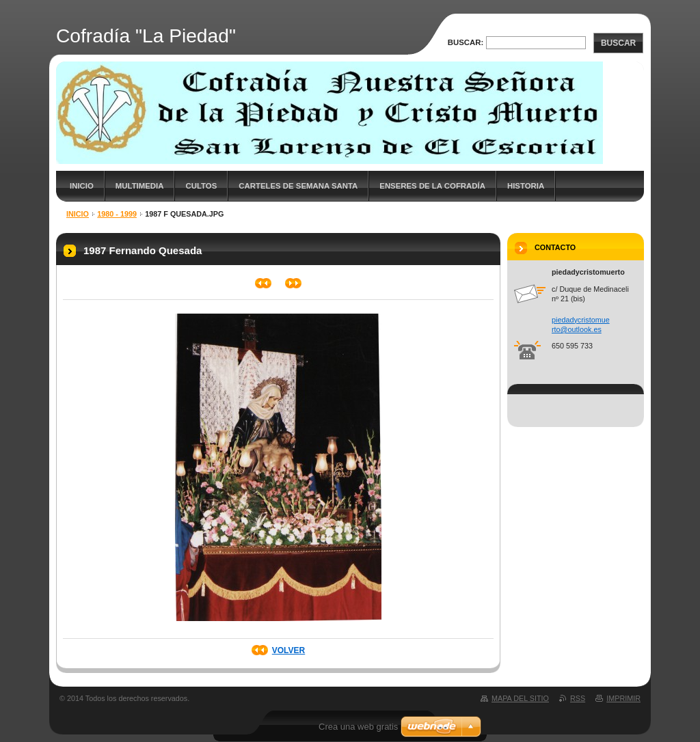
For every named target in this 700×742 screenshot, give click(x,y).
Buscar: (466, 42)
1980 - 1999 (117, 214)
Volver (288, 650)
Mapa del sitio (520, 698)
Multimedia (140, 186)
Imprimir (623, 698)
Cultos (201, 186)
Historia (525, 186)
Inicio (82, 186)
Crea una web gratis (358, 727)
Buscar (618, 43)
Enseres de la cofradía (432, 186)
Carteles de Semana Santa (298, 186)
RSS (577, 698)
